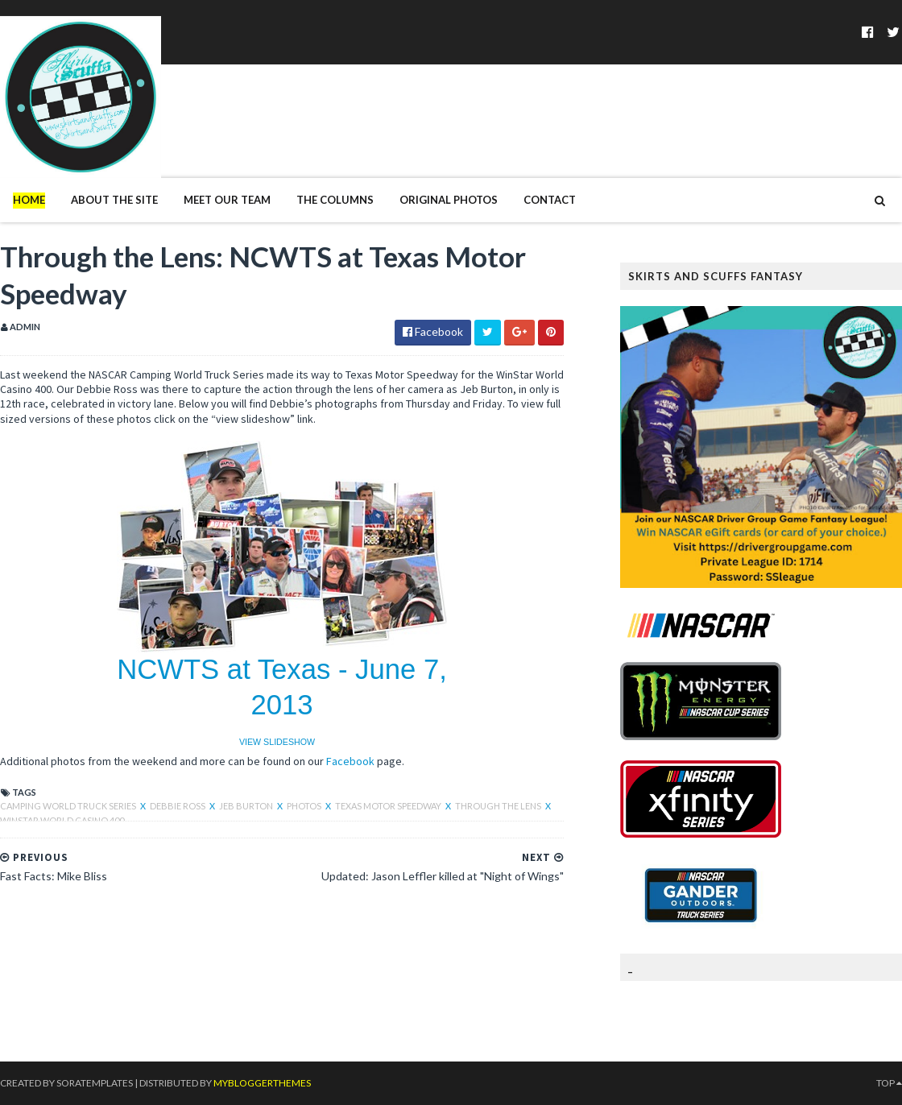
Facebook (350, 761)
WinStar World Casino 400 (62, 820)
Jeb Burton (247, 806)
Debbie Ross (178, 806)
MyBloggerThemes (262, 1083)
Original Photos (448, 199)
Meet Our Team (227, 199)
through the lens (499, 806)
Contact (549, 199)
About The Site (114, 199)
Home (29, 199)
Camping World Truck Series (69, 806)
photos (305, 806)
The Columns (335, 199)
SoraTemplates (94, 1083)
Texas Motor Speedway (389, 806)
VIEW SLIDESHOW (277, 742)
